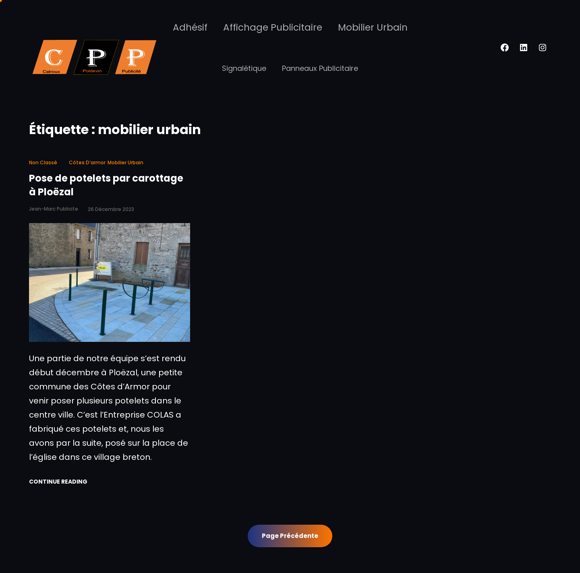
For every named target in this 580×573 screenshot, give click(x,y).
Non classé (43, 162)
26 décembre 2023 (111, 209)
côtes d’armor (87, 162)
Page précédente (290, 536)
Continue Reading (58, 482)
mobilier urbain (125, 162)
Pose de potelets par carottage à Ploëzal (106, 185)
